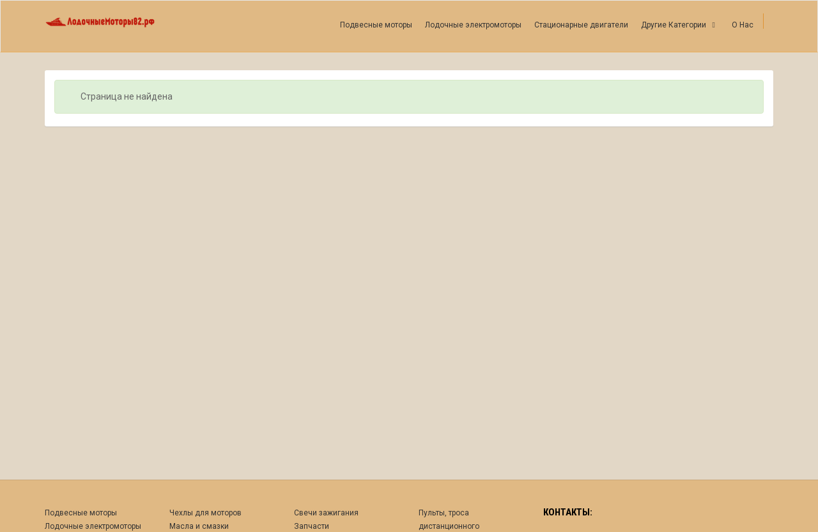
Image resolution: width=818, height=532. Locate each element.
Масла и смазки (199, 526)
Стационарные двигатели (581, 24)
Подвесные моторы (376, 24)
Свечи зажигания (326, 512)
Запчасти (311, 526)
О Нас (742, 24)
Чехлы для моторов (205, 512)
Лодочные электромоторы (473, 24)
